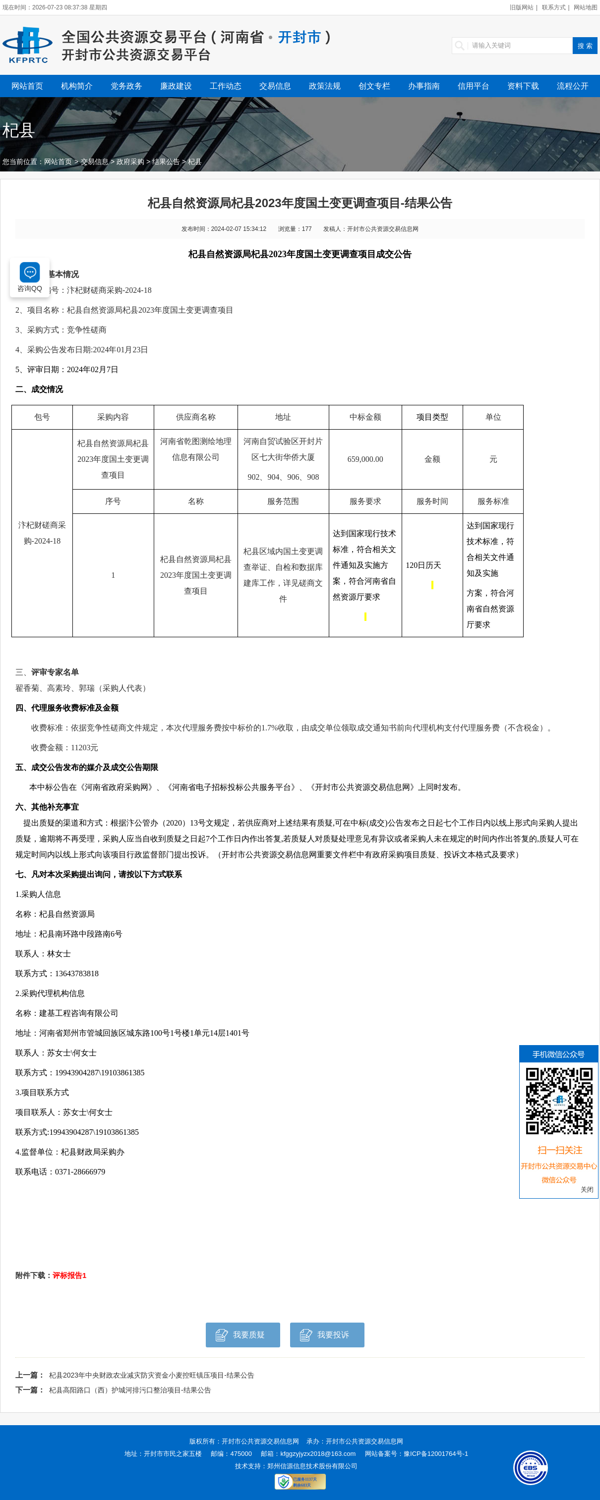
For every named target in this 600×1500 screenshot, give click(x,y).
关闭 (587, 1189)
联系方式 (554, 7)
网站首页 (27, 86)
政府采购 (130, 162)
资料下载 (523, 86)
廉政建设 (176, 86)
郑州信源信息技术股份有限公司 (312, 1466)
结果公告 (166, 162)
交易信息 (275, 86)
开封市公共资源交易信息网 (260, 1441)
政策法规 (325, 86)
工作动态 (225, 86)
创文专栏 (374, 86)
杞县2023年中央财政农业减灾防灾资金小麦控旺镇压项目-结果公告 (151, 1375)
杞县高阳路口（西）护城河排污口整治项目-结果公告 (130, 1390)
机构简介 (77, 86)
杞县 (195, 162)
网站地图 (586, 7)
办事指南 (424, 86)
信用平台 (473, 86)
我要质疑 (240, 1337)
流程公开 (573, 86)
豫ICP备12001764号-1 (436, 1453)
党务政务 (126, 86)
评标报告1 (69, 1275)
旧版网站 (522, 7)
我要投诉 (324, 1337)
